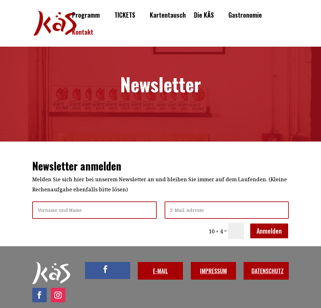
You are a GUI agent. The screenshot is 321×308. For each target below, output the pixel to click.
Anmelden (269, 230)
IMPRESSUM (213, 271)
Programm (86, 16)
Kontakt (82, 33)
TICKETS (124, 16)
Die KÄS (204, 16)
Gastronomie (245, 16)
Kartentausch (168, 16)
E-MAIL (160, 271)
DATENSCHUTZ (267, 271)
